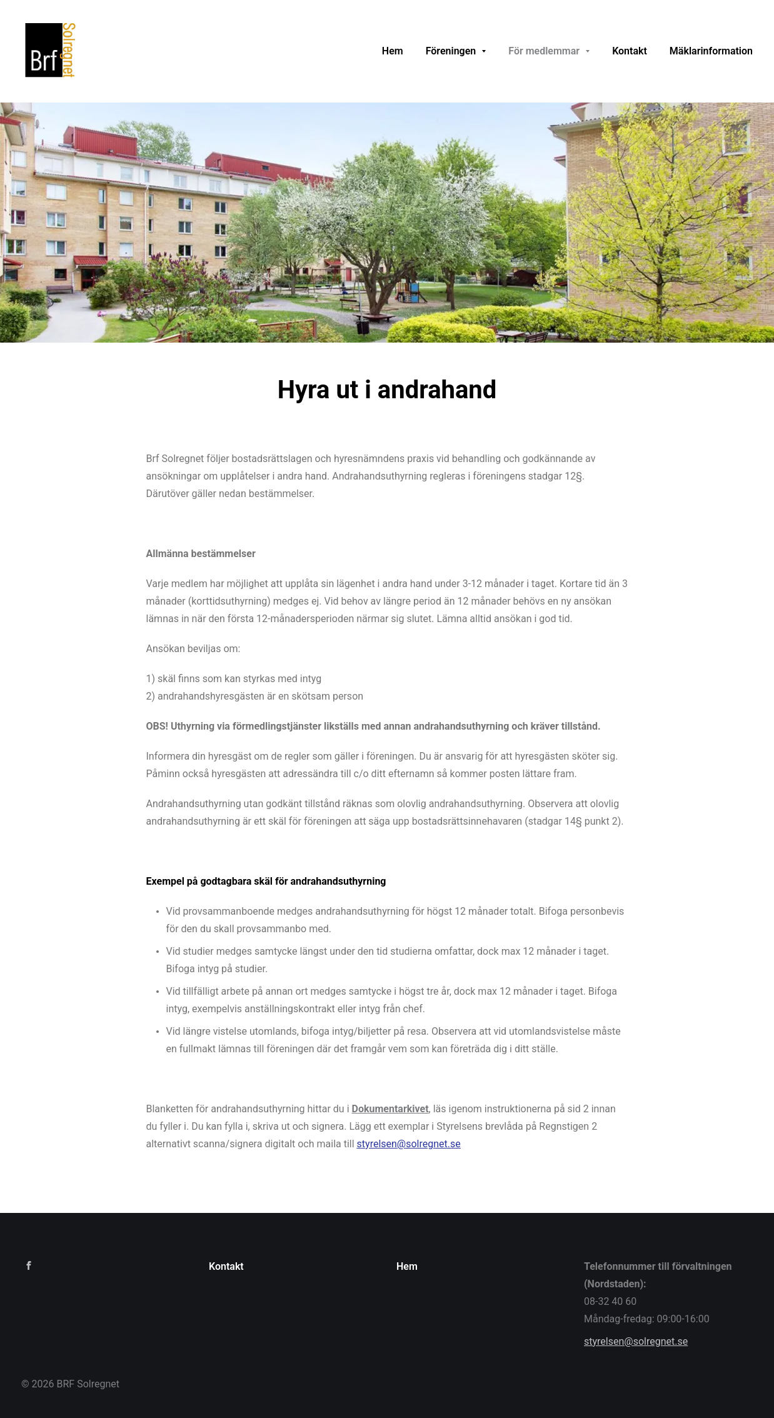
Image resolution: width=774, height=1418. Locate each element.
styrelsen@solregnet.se (636, 1341)
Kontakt (226, 1266)
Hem (407, 1266)
